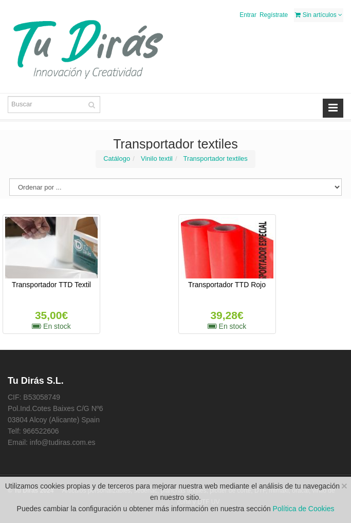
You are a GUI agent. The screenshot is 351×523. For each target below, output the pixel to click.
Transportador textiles (215, 158)
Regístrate (274, 14)
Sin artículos (318, 14)
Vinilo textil (157, 158)
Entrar (247, 14)
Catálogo (116, 158)
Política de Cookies (304, 509)
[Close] (344, 485)
